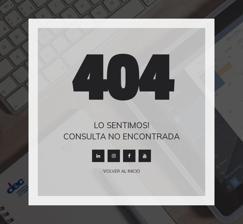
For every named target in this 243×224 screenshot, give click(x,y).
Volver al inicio (121, 171)
